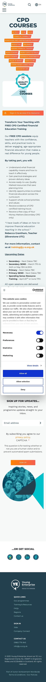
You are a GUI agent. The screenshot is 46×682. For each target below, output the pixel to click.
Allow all (23, 373)
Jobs (16, 623)
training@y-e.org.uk (22, 243)
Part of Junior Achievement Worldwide (23, 668)
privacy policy (22, 433)
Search (23, 4)
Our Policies (32, 671)
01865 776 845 (20, 638)
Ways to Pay (30, 57)
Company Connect (22, 627)
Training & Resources (23, 600)
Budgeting (16, 40)
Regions (17, 608)
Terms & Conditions (17, 671)
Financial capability (22, 32)
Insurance (28, 40)
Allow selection (23, 381)
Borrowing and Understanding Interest (22, 36)
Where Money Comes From (22, 61)
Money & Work (11, 48)
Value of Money (15, 57)
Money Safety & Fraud (29, 48)
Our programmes (21, 597)
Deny (23, 389)
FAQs (16, 604)
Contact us (18, 612)
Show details (33, 366)
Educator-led (22, 65)
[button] (32, 4)
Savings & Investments (29, 52)
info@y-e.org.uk (20, 642)
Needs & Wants (11, 52)
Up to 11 (15, 28)
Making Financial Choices (22, 44)
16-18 (30, 28)
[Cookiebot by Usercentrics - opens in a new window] (32, 290)
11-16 (23, 28)
